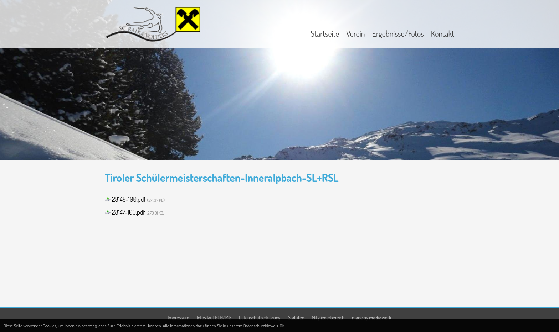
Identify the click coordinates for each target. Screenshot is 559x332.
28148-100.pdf (138, 199)
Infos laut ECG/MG (214, 318)
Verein (355, 33)
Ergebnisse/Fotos (398, 33)
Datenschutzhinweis (260, 325)
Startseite (325, 33)
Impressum (178, 318)
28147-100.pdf (138, 212)
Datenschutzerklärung (260, 318)
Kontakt (442, 33)
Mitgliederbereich (328, 318)
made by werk (371, 318)
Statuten (296, 318)
